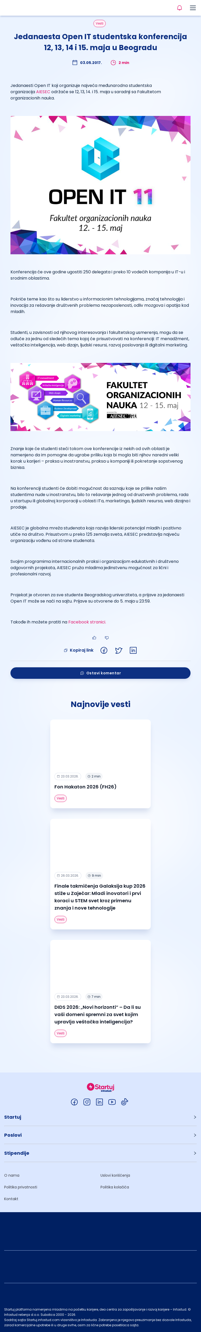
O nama (11, 1175)
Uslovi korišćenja (115, 1175)
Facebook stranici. (87, 622)
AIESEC (43, 92)
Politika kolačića (114, 1187)
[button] (100, 1117)
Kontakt (11, 1198)
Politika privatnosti (20, 1187)
